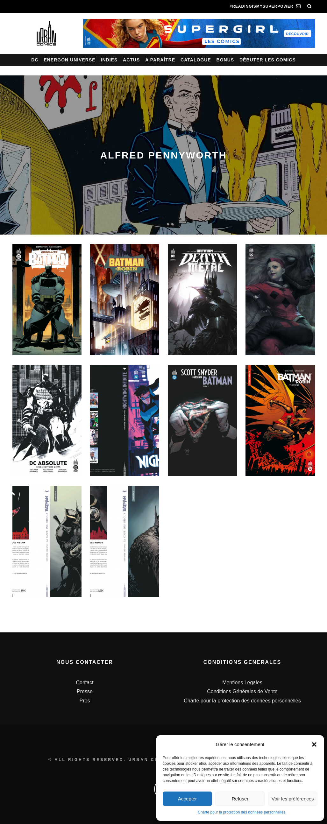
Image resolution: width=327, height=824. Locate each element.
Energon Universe (69, 59)
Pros (85, 700)
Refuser (240, 798)
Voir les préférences (293, 798)
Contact (84, 682)
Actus (131, 59)
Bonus (225, 59)
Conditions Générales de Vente (242, 691)
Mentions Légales (242, 682)
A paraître (160, 59)
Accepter (187, 798)
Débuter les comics (267, 59)
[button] (314, 744)
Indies (109, 59)
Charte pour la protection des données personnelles (242, 812)
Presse (85, 691)
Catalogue (196, 59)
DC (34, 59)
